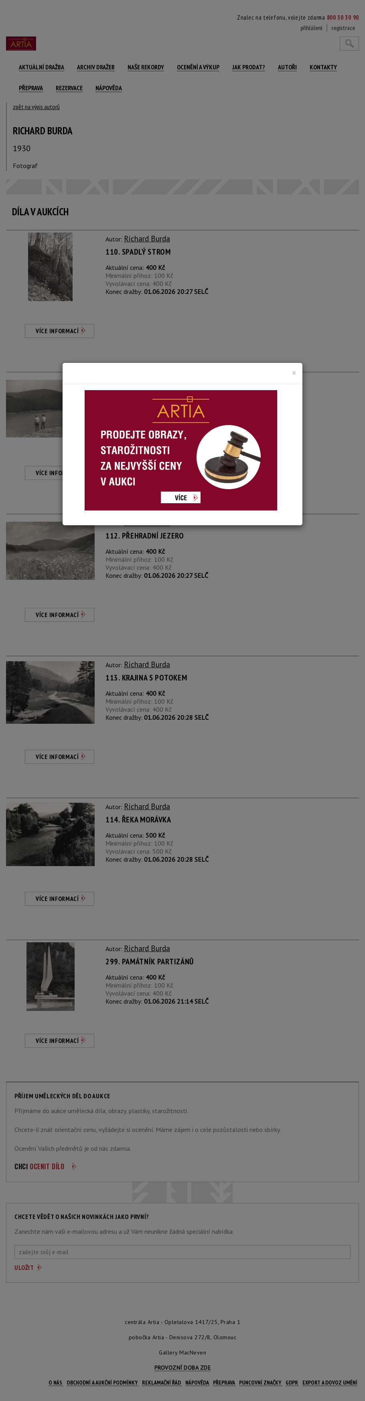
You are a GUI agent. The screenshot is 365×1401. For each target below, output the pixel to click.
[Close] (294, 373)
